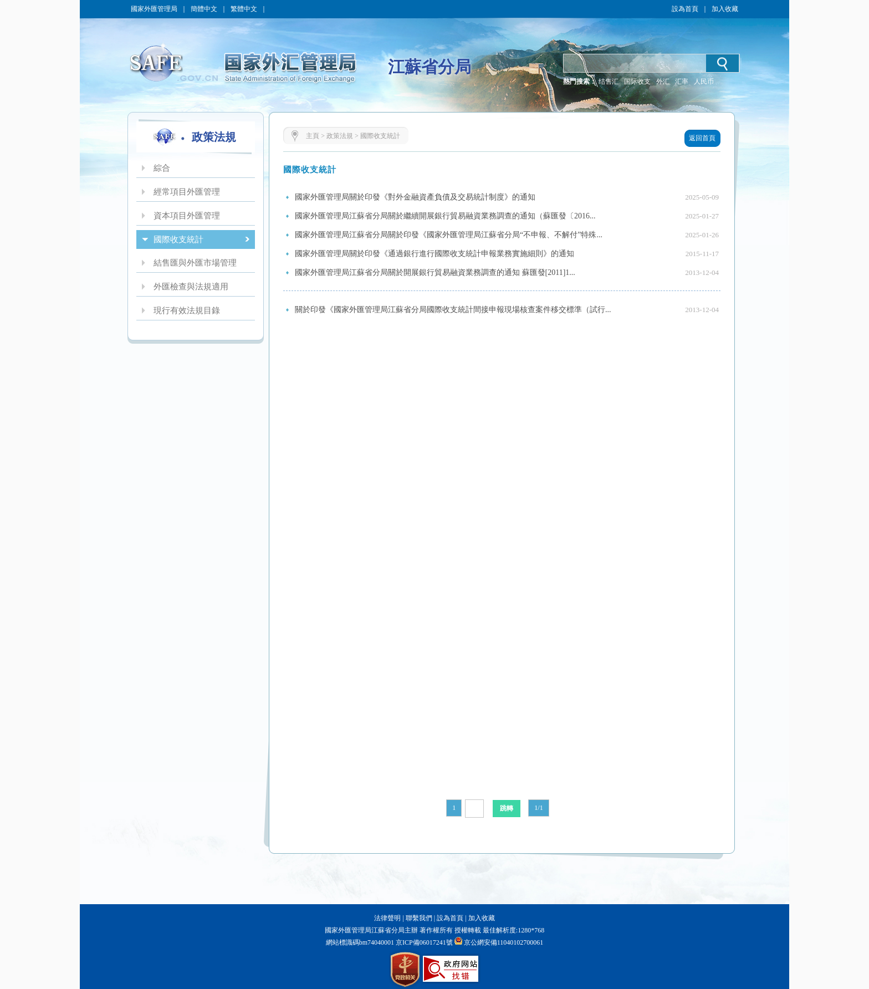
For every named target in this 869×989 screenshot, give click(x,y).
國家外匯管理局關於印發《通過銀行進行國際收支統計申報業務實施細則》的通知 (434, 253)
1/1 (538, 808)
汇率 (681, 81)
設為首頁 (685, 9)
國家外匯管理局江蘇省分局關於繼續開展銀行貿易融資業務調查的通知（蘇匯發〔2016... (445, 216)
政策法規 (339, 136)
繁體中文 (244, 9)
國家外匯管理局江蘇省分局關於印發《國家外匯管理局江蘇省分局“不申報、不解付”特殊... (448, 235)
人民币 (704, 81)
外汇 (662, 81)
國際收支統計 (380, 136)
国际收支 (637, 81)
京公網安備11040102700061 (504, 942)
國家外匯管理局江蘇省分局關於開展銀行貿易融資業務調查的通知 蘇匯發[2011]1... (435, 272)
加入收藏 (725, 9)
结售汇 (608, 81)
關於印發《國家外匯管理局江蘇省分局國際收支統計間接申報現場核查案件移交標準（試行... (453, 309)
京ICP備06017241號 (423, 942)
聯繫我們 (419, 918)
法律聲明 (387, 918)
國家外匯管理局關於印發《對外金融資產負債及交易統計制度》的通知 (415, 197)
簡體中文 (204, 9)
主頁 (312, 136)
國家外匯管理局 (154, 9)
